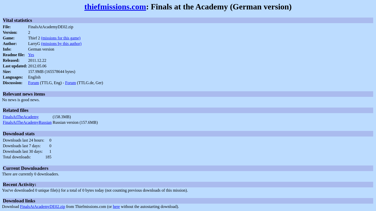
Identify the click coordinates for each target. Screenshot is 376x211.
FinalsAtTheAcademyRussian (27, 122)
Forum (33, 83)
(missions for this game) (60, 38)
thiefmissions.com (115, 6)
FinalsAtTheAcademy (21, 117)
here (116, 206)
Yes (31, 55)
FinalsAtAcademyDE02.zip (42, 206)
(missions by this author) (61, 43)
